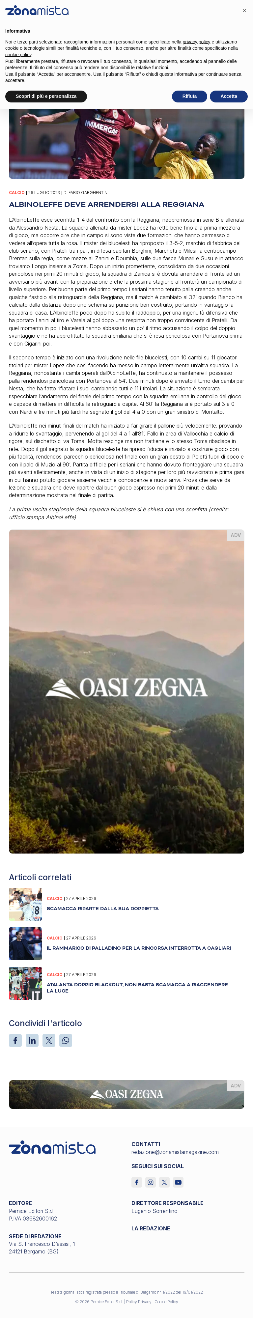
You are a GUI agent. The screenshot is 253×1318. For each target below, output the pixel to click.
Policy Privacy (139, 1301)
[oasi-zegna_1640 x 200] (126, 1094)
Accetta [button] (228, 96)
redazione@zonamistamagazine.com (175, 1152)
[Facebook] (15, 1040)
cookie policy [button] (18, 54)
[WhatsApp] (65, 1040)
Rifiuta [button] (190, 96)
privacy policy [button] (197, 41)
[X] (48, 1040)
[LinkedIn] (32, 1040)
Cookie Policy (166, 1301)
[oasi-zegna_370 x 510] (126, 691)
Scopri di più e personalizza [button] (46, 96)
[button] (244, 10)
